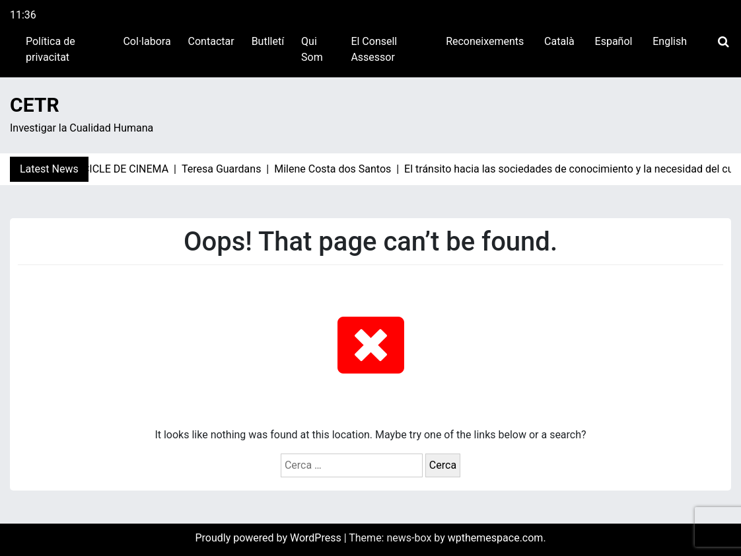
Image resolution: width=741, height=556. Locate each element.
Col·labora (146, 41)
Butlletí (268, 41)
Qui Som (312, 49)
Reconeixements (485, 41)
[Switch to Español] (612, 41)
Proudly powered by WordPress (269, 538)
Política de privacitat (50, 49)
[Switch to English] (668, 41)
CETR (34, 104)
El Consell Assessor (374, 49)
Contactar (211, 41)
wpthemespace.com (496, 538)
